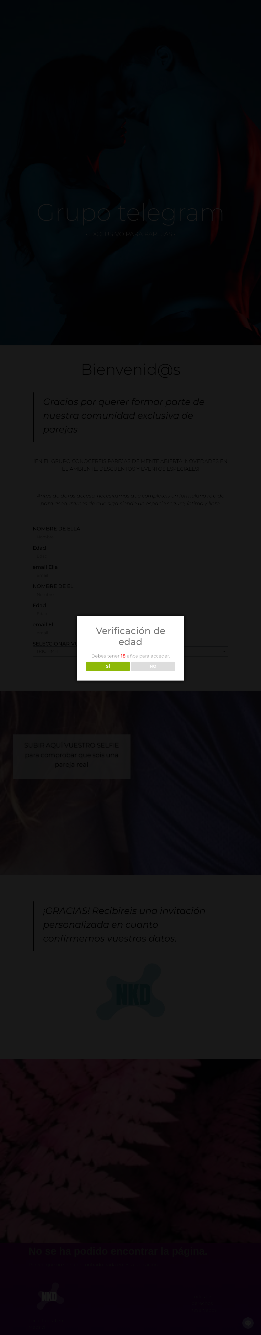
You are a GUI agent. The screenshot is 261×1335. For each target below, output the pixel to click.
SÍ (108, 666)
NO (153, 666)
